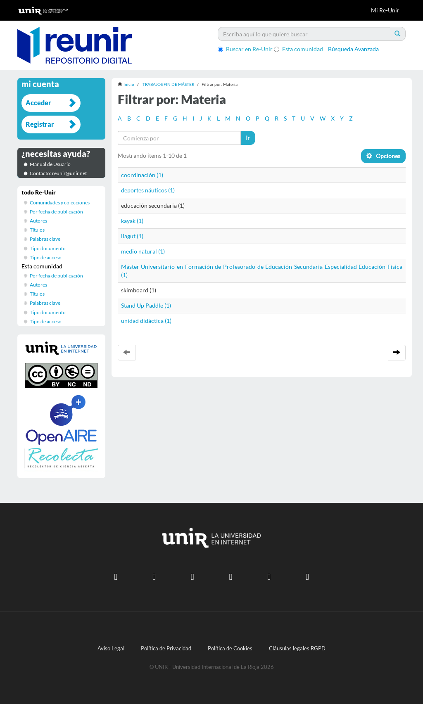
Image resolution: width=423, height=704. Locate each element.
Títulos (37, 230)
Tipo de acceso (46, 257)
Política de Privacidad (166, 648)
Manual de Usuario (50, 164)
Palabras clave (45, 239)
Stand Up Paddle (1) (146, 305)
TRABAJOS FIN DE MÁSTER (168, 84)
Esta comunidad (298, 48)
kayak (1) (132, 220)
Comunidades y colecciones (60, 202)
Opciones (383, 155)
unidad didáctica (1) (146, 320)
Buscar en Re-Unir (245, 48)
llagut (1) (132, 235)
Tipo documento (48, 248)
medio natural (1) (143, 251)
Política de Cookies (230, 648)
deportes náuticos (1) (148, 190)
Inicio (129, 84)
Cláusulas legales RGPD (297, 648)
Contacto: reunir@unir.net (58, 173)
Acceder (38, 103)
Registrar (40, 124)
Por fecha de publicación (56, 212)
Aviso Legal (110, 648)
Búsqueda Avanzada (353, 48)
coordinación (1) (142, 174)
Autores (38, 221)
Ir (248, 137)
